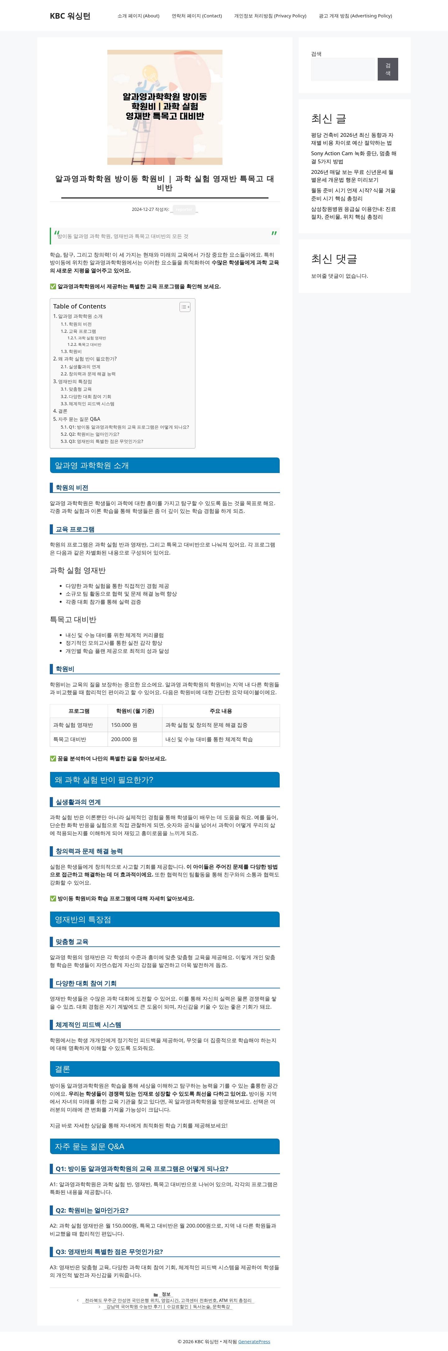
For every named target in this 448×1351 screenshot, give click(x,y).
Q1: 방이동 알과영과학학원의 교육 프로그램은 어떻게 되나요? (129, 427)
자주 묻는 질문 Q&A (79, 419)
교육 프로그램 (82, 331)
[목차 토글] (182, 307)
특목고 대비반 (89, 344)
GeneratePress (254, 1341)
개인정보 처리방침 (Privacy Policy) (270, 15)
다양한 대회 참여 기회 (90, 396)
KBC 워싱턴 (70, 15)
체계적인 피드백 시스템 (91, 403)
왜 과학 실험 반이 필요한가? (87, 358)
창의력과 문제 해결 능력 (92, 374)
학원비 (75, 351)
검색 (316, 53)
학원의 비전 (80, 324)
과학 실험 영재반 (92, 338)
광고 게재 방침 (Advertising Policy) (355, 15)
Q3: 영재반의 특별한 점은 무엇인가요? (106, 441)
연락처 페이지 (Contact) (197, 15)
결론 (63, 411)
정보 (166, 1294)
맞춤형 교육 (80, 389)
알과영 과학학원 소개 (80, 316)
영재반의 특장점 (75, 381)
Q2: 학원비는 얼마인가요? (94, 434)
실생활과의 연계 (84, 366)
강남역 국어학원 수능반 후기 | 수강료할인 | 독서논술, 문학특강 (168, 1306)
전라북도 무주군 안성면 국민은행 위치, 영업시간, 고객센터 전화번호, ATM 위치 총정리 (168, 1300)
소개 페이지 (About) (138, 15)
